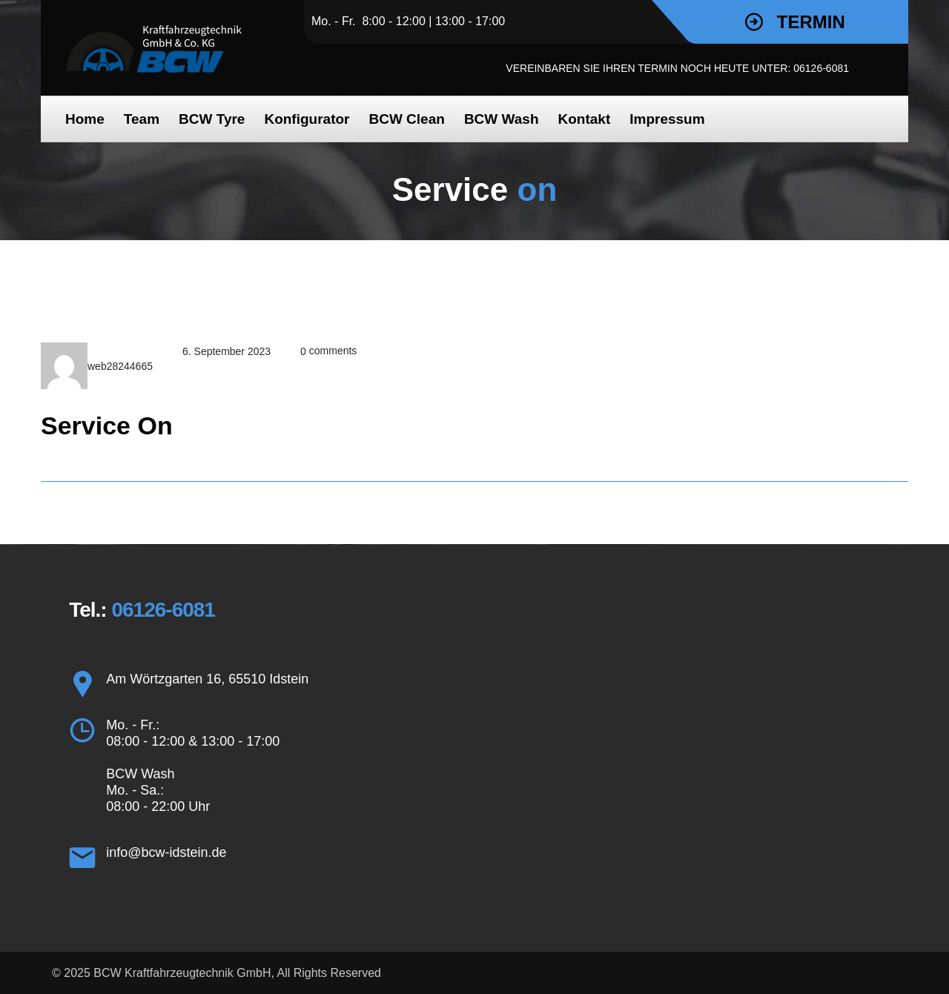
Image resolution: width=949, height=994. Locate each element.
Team (141, 119)
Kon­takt (584, 119)
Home (85, 119)
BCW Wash (501, 119)
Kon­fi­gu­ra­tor (306, 119)
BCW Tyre (212, 119)
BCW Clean (406, 119)
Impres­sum (666, 119)
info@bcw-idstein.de (166, 852)
